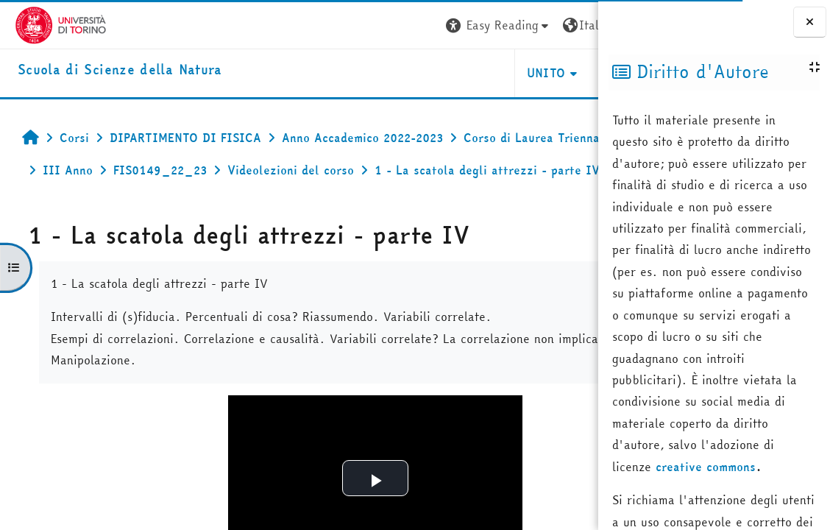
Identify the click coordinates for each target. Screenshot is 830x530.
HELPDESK (509, 73)
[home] (105, 70)
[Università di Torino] (46, 23)
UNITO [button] (423, 73)
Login (571, 25)
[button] (376, 25)
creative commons (706, 467)
